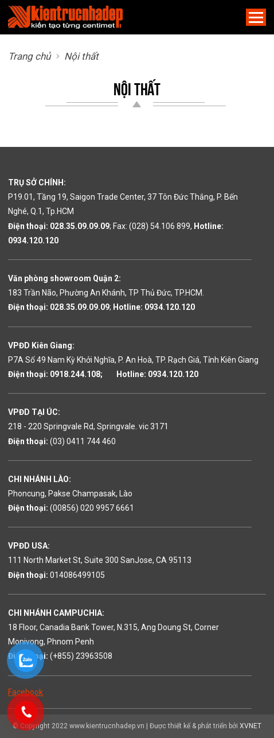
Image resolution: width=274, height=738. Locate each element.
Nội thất (81, 56)
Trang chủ (29, 56)
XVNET (250, 726)
